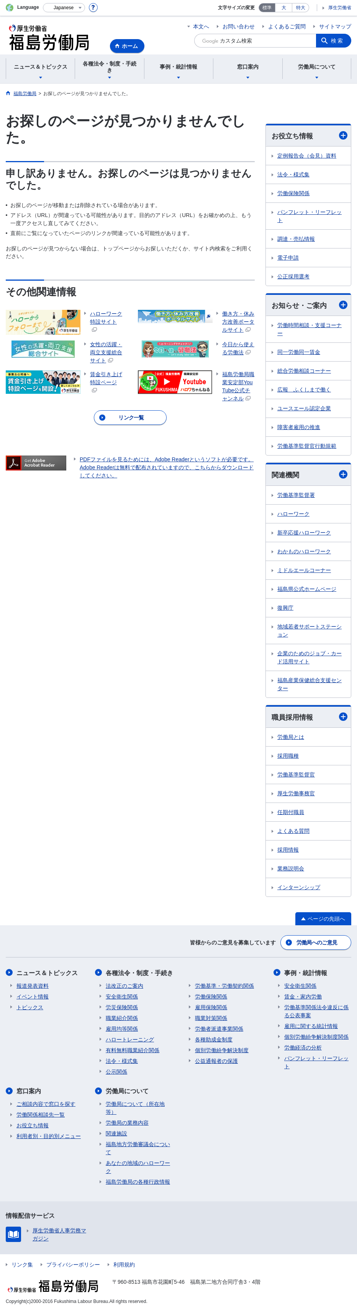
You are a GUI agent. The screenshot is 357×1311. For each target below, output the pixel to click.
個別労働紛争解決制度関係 (316, 1036)
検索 (337, 41)
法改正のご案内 (124, 985)
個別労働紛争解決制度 (222, 1050)
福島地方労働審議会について (138, 1148)
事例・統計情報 (305, 972)
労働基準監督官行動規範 (306, 446)
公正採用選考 (293, 276)
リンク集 (22, 1264)
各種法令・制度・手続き (139, 972)
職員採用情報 (309, 716)
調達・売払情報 (296, 239)
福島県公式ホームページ (306, 589)
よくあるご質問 (287, 26)
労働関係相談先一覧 (40, 1114)
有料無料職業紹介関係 (132, 1050)
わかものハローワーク (304, 551)
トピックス (29, 1007)
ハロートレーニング (130, 1039)
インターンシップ (298, 887)
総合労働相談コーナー (304, 371)
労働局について (127, 1090)
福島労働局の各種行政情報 (138, 1181)
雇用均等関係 (122, 1028)
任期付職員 (290, 812)
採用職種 (288, 756)
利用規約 (124, 1264)
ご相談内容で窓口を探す (45, 1103)
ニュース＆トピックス (47, 972)
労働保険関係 (293, 193)
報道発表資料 (32, 985)
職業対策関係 (211, 1018)
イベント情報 (32, 996)
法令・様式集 (293, 174)
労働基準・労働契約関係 (224, 985)
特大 (300, 7)
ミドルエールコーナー (304, 570)
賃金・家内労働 (303, 996)
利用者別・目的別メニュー (48, 1136)
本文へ (201, 26)
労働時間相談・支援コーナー (309, 329)
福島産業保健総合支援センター (309, 684)
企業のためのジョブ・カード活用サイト (309, 657)
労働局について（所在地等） (135, 1107)
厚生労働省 (339, 7)
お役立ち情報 (309, 135)
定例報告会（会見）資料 (306, 156)
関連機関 (309, 474)
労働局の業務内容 (127, 1122)
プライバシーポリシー (73, 1264)
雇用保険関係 (211, 1007)
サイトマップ (335, 26)
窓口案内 (28, 1090)
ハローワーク (293, 514)
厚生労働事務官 (296, 793)
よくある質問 (293, 831)
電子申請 (288, 258)
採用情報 (288, 850)
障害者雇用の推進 (298, 427)
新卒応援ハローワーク (304, 533)
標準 (267, 7)
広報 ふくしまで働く (304, 390)
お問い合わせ (239, 26)
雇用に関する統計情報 (311, 1026)
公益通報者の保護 (216, 1061)
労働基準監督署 (296, 495)
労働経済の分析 (303, 1047)
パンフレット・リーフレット (309, 216)
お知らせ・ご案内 (309, 305)
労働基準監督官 (296, 774)
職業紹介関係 (122, 1018)
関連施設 (116, 1133)
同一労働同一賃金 (298, 352)
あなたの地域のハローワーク (138, 1167)
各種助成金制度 (214, 1039)
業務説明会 (290, 868)
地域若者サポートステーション (309, 630)
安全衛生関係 (122, 996)
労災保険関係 (122, 1007)
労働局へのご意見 (316, 942)
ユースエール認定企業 (304, 408)
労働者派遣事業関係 (219, 1028)
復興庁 (285, 608)
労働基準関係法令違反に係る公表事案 (316, 1011)
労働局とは (290, 737)
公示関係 (116, 1071)
